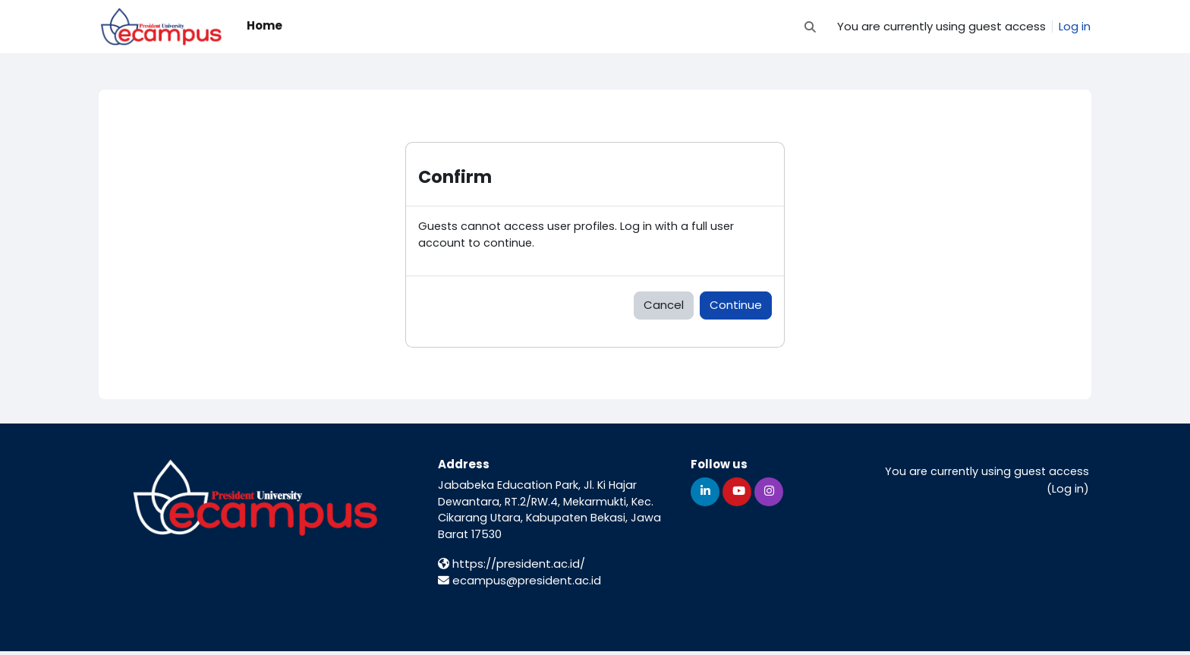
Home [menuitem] (264, 25)
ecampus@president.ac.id (519, 584)
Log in (1075, 26)
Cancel (664, 306)
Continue (736, 306)
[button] (810, 27)
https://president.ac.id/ (511, 567)
